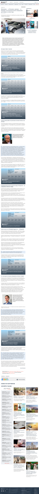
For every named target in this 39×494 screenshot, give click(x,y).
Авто (20, 4)
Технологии (26, 4)
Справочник (21, 2)
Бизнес (23, 4)
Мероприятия (30, 4)
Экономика (6, 4)
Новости (11, 2)
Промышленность (11, 4)
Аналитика (2, 4)
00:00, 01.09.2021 (3, 13)
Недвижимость (16, 4)
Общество (37, 4)
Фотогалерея (16, 2)
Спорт (34, 4)
